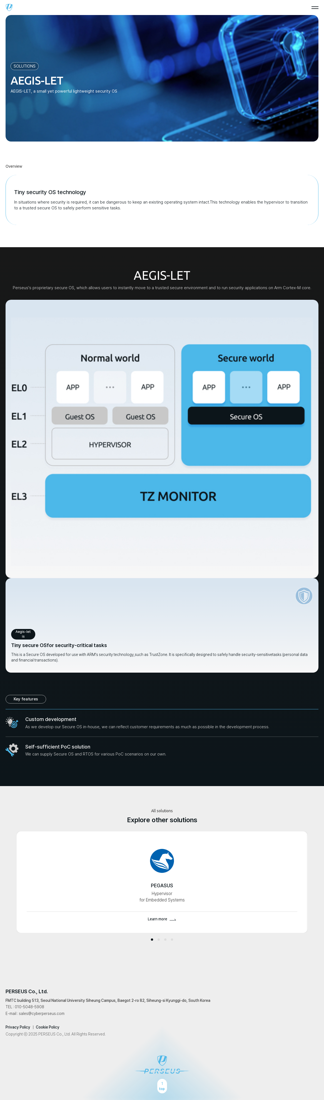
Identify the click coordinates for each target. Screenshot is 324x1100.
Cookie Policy (47, 1027)
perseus (9, 7)
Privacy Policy (18, 1027)
